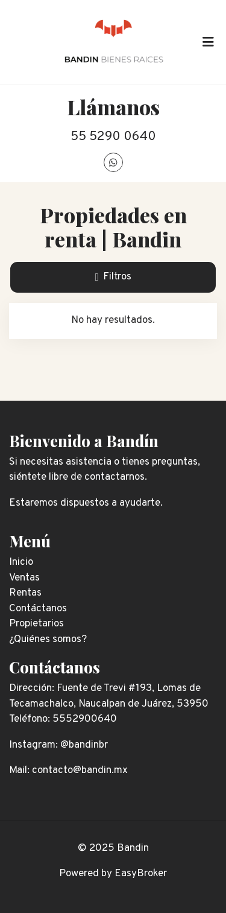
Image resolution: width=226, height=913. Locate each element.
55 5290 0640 (113, 137)
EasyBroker (141, 873)
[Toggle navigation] (208, 42)
